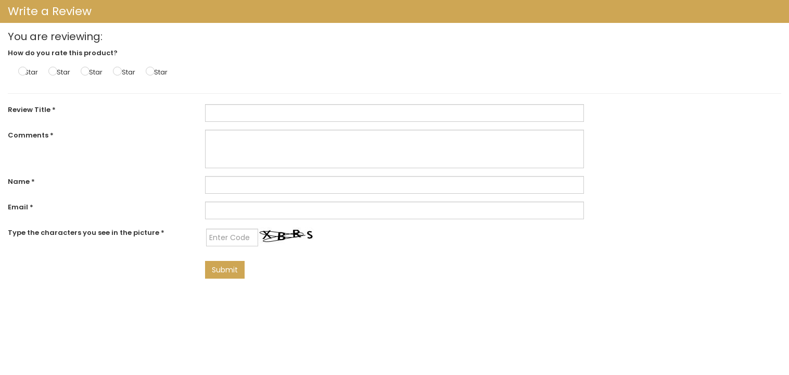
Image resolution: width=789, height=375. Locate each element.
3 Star (93, 72)
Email (20, 207)
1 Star (29, 72)
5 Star (158, 72)
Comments (31, 135)
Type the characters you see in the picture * (86, 233)
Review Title (32, 110)
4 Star (125, 72)
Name (21, 181)
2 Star (60, 72)
